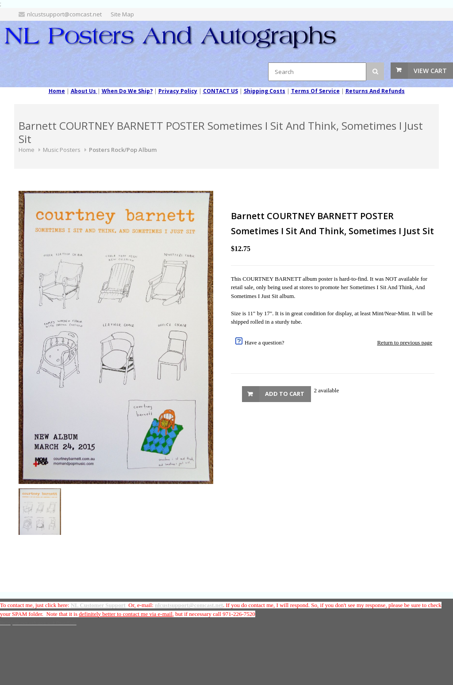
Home (27, 150)
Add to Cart (284, 394)
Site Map (122, 14)
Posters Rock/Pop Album (123, 150)
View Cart (430, 70)
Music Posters (62, 150)
